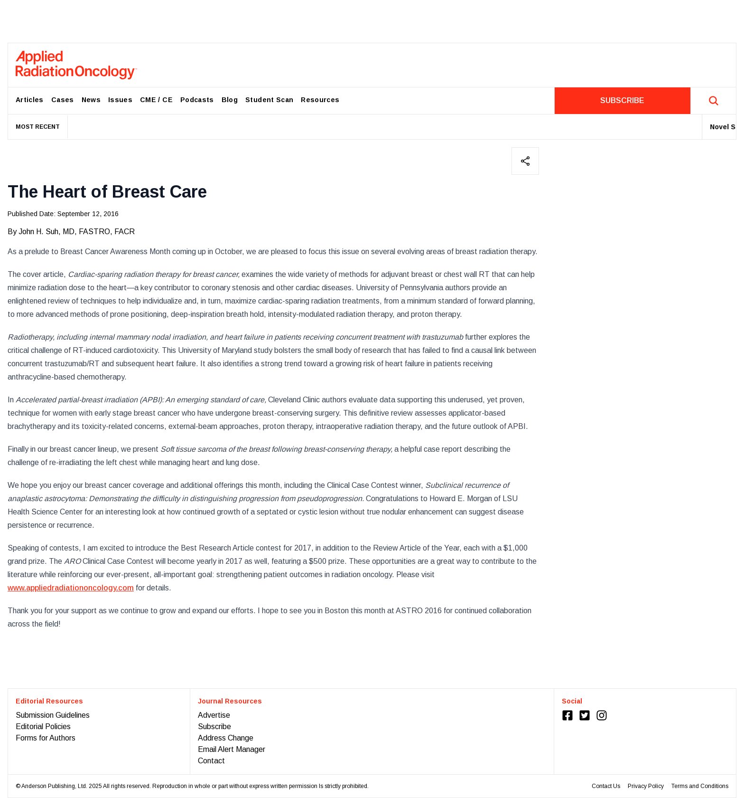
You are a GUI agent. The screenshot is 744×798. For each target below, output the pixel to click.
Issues (120, 100)
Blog (230, 100)
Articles (30, 100)
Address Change (225, 738)
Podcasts (197, 100)
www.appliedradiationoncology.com (71, 588)
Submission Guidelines (53, 715)
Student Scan (269, 100)
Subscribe (214, 726)
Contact (211, 761)
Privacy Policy (646, 786)
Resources (320, 100)
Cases (62, 100)
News (91, 100)
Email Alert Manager (231, 749)
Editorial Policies (43, 726)
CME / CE (156, 100)
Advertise (214, 715)
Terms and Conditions (699, 786)
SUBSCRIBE (622, 100)
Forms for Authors (45, 738)
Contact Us (606, 786)
